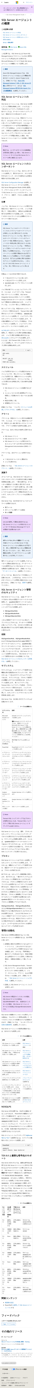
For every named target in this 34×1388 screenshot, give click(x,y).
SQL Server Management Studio (15, 14)
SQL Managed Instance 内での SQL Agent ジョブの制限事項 (17, 88)
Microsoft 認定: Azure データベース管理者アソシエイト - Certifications (16, 1350)
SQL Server (13, 47)
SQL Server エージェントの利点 (12, 32)
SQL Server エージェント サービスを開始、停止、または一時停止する (27, 1054)
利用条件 (4, 1385)
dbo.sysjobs (5, 338)
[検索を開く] (23, 2)
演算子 (24, 582)
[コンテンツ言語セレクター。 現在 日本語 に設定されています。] (5, 1369)
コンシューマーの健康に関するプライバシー (14, 1383)
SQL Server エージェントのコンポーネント (15, 35)
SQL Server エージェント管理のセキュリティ (16, 37)
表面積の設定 (9, 1302)
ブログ (24, 1378)
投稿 (2, 1380)
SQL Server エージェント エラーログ (27, 1072)
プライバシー (10, 1380)
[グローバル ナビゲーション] (2, 2)
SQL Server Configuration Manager (12, 182)
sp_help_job (5, 330)
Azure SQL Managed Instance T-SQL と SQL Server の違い (17, 83)
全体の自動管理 (6, 1025)
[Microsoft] (17, 2)
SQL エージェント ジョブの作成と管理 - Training (15, 1342)
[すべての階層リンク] (3, 14)
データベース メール (9, 571)
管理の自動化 (7, 39)
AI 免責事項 (4, 1378)
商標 (10, 1385)
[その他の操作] (31, 14)
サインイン (29, 2)
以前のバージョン (15, 1378)
